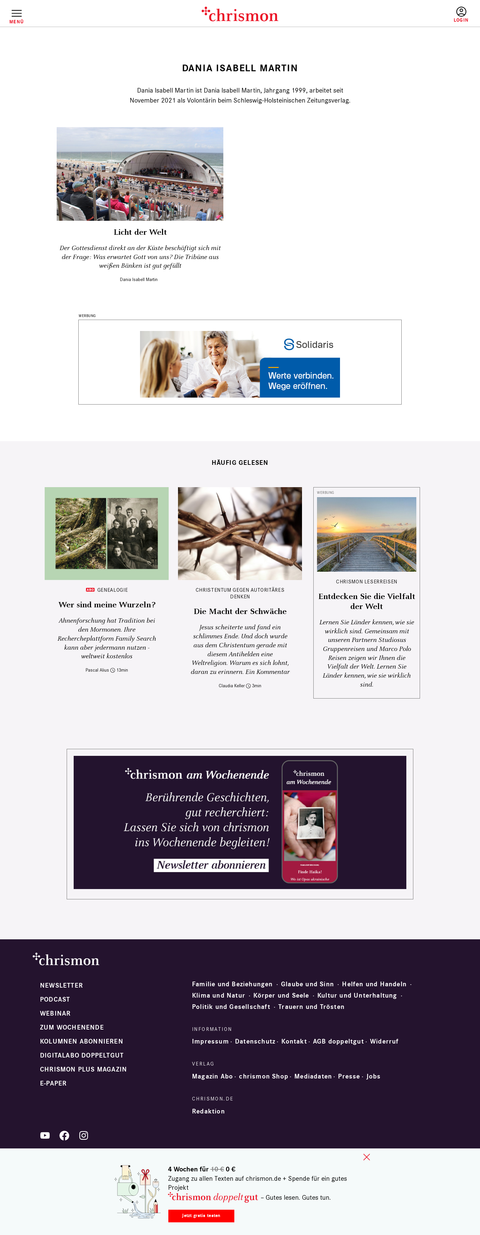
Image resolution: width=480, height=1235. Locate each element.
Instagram (84, 1135)
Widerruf (384, 1042)
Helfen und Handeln (374, 984)
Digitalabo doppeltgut (82, 1056)
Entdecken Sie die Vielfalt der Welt (366, 601)
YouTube (45, 1135)
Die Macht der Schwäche (240, 611)
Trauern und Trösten (311, 1007)
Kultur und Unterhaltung (357, 996)
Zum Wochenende (72, 1028)
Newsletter (61, 986)
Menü (16, 21)
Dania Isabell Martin (139, 279)
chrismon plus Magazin (83, 1070)
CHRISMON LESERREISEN (366, 581)
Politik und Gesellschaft (231, 1007)
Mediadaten (313, 1077)
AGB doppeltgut (338, 1042)
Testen (403, 15)
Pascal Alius (97, 670)
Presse (349, 1077)
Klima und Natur (218, 996)
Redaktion (208, 1111)
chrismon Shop (263, 1077)
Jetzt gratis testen (201, 1215)
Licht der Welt (140, 232)
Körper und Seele (281, 996)
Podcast (55, 1000)
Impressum (210, 1042)
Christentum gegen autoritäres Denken (240, 593)
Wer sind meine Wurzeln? (106, 605)
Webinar (55, 1014)
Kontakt (294, 1042)
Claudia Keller (232, 686)
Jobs (373, 1077)
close (366, 1157)
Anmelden (461, 15)
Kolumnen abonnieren (81, 1042)
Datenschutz (255, 1042)
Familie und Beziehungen (232, 984)
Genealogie (112, 590)
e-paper (53, 1083)
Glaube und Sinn (307, 984)
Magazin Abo (212, 1077)
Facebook (64, 1135)
